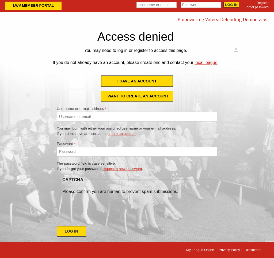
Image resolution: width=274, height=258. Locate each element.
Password (66, 144)
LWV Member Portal (33, 5)
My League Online (200, 250)
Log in (231, 5)
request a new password (122, 169)
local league (206, 62)
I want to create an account (137, 96)
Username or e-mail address (81, 109)
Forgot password (257, 7)
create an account (122, 134)
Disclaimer (253, 250)
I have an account (137, 81)
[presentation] (103, 205)
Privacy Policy (229, 250)
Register (263, 3)
